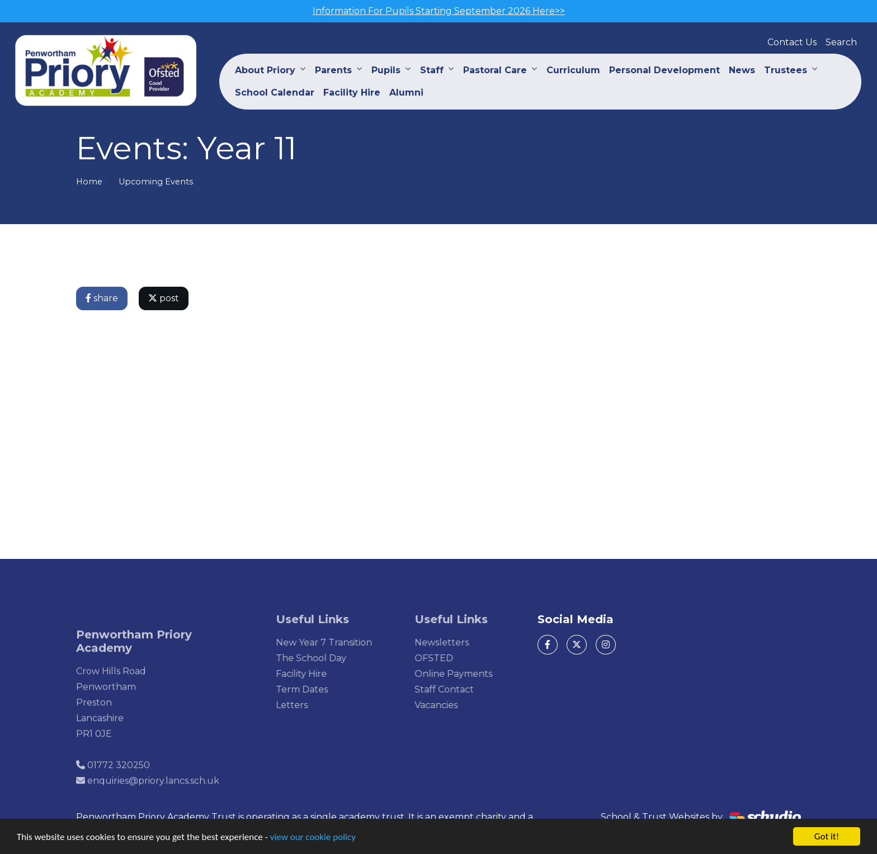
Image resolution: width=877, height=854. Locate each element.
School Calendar (274, 92)
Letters (308, 705)
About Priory (265, 70)
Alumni (406, 92)
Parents (333, 70)
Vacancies (451, 705)
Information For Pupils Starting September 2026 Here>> (439, 11)
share (103, 298)
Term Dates (318, 689)
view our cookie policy (313, 837)
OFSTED (449, 658)
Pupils (385, 70)
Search (841, 42)
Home (89, 182)
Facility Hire (351, 92)
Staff (432, 70)
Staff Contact (459, 689)
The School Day (327, 658)
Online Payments (469, 673)
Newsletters (457, 642)
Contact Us (792, 42)
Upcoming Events (156, 182)
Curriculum (573, 70)
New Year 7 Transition (340, 642)
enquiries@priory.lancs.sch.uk (153, 796)
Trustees (785, 70)
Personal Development (664, 70)
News (742, 70)
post (164, 298)
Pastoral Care (495, 70)
